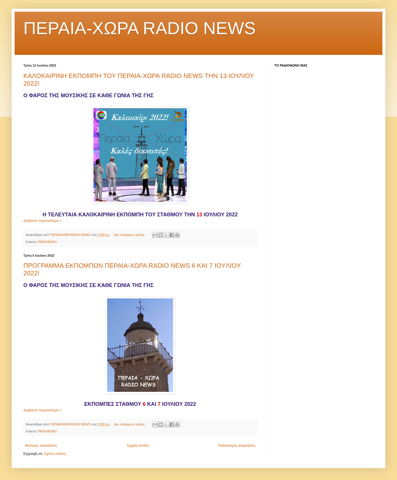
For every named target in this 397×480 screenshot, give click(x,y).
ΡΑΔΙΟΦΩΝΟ (47, 242)
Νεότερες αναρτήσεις (41, 446)
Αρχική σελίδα (138, 446)
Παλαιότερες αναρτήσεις (236, 446)
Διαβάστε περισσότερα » (42, 221)
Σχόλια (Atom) (55, 454)
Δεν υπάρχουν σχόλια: (130, 234)
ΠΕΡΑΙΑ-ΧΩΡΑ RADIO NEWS (139, 28)
